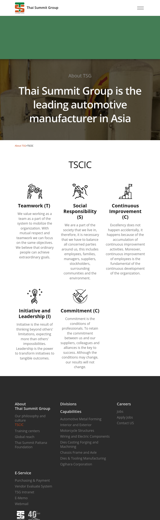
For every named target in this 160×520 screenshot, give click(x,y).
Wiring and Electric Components (85, 436)
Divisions (68, 403)
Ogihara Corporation (76, 464)
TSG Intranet (24, 492)
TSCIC (19, 424)
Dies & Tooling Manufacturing (83, 458)
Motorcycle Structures (77, 430)
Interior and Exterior (76, 425)
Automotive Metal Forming (80, 419)
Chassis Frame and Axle (78, 452)
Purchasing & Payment (32, 480)
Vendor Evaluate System (33, 486)
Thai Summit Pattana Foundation (31, 444)
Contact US (125, 423)
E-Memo (21, 498)
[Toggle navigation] (140, 8)
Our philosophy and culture (30, 418)
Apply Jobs (125, 417)
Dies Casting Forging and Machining (79, 444)
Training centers (27, 431)
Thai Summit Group (36, 7)
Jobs (120, 411)
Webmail (22, 503)
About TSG (20, 145)
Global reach (24, 436)
